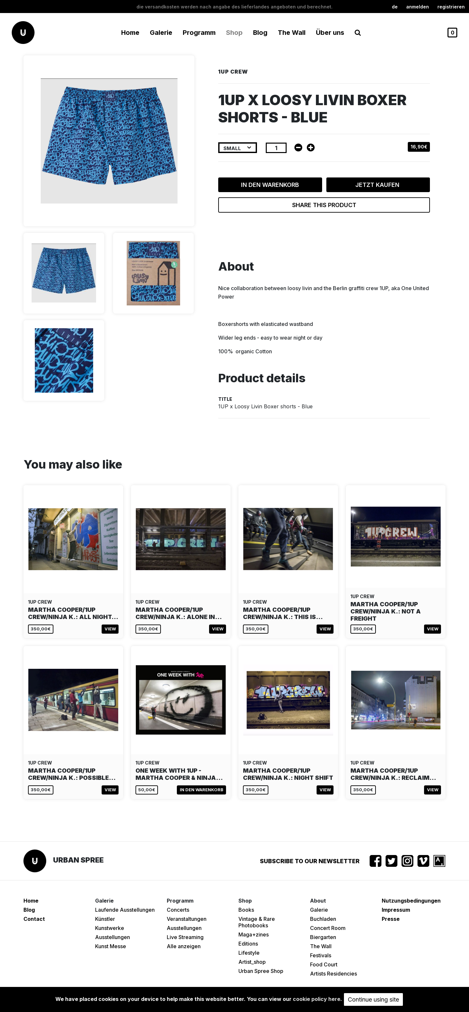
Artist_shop (252, 962)
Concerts (178, 910)
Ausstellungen (112, 937)
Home (130, 32)
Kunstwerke (109, 928)
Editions (248, 943)
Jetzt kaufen (378, 184)
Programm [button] (199, 32)
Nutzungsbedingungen (411, 900)
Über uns (330, 32)
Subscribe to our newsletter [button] (310, 861)
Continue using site (373, 999)
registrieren (451, 6)
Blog (260, 32)
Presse (391, 919)
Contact (34, 919)
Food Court (323, 964)
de (395, 6)
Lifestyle (249, 952)
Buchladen (323, 919)
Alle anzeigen (184, 946)
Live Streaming (185, 937)
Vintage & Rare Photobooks (256, 922)
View (110, 628)
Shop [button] (234, 32)
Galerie (319, 910)
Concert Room (328, 928)
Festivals (320, 955)
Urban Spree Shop (260, 971)
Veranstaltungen (186, 919)
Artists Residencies (333, 973)
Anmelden (417, 6)
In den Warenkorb (270, 184)
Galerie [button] (161, 32)
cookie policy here (316, 999)
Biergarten (323, 937)
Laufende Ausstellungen (125, 910)
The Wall (292, 32)
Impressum (396, 910)
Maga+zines (253, 934)
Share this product (324, 205)
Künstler (105, 919)
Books (246, 910)
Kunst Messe (110, 946)
